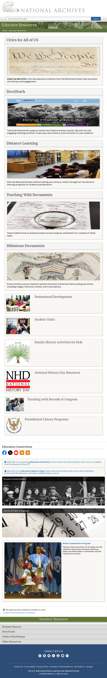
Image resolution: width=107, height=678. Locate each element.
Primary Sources (11, 627)
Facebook (4, 452)
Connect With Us (53, 651)
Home (4, 30)
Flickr (67, 655)
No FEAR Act (80, 666)
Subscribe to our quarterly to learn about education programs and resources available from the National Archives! (52, 463)
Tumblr (53, 655)
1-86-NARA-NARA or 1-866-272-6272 (53, 673)
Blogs (62, 655)
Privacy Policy (42, 666)
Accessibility (29, 666)
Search (96, 18)
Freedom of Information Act (61, 666)
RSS (22, 452)
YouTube (16, 452)
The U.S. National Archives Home (43, 8)
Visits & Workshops (13, 636)
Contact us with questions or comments (19, 612)
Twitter (10, 452)
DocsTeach (8, 631)
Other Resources (11, 641)
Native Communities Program (76, 543)
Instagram (49, 655)
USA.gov (89, 666)
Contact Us (18, 666)
